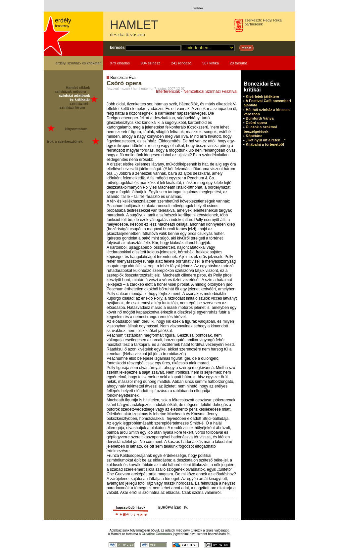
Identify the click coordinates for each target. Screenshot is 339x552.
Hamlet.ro (118, 534)
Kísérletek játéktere (262, 96)
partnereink (254, 24)
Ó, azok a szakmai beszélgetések (260, 129)
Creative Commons (157, 534)
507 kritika (210, 63)
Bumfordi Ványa (259, 118)
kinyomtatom (76, 129)
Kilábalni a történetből (265, 144)
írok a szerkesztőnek (65, 141)
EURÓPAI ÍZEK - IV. (173, 507)
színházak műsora (70, 91)
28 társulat (238, 63)
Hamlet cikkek (78, 88)
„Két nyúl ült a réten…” (266, 140)
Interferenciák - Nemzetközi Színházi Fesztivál (196, 91)
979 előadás (120, 63)
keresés (117, 47)
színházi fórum (72, 107)
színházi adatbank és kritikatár (74, 97)
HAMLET (134, 25)
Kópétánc (254, 136)
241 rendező (181, 63)
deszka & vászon (127, 34)
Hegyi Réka (272, 20)
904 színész (150, 63)
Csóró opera (256, 123)
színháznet (79, 103)
